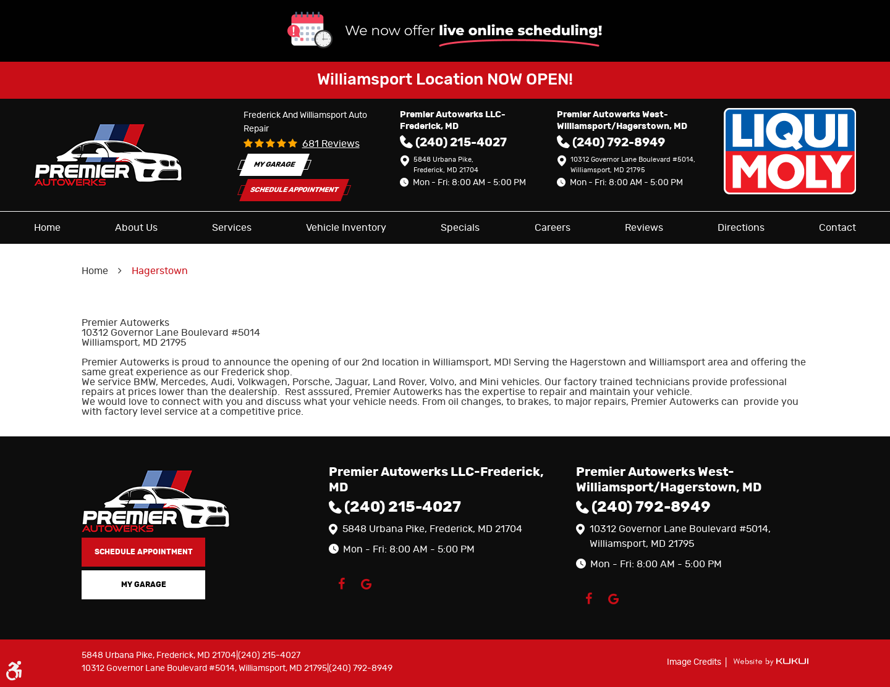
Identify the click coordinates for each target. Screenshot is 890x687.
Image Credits (695, 662)
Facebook (341, 584)
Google (366, 584)
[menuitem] (47, 228)
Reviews (644, 228)
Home (47, 228)
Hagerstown (160, 271)
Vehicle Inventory (346, 228)
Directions (741, 228)
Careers (552, 228)
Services (232, 228)
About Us (136, 228)
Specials (460, 228)
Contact (837, 228)
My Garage (274, 164)
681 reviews (331, 144)
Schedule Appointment (294, 189)
